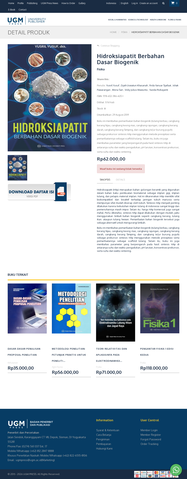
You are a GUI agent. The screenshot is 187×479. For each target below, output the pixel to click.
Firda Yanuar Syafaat (160, 85)
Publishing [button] (32, 3)
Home (11, 3)
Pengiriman (103, 439)
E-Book (11, 9)
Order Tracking (149, 443)
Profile (21, 3)
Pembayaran (103, 443)
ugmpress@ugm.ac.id (28, 460)
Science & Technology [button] (138, 20)
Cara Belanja (103, 434)
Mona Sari (117, 89)
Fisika (124, 32)
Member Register (151, 434)
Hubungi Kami (104, 448)
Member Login (149, 430)
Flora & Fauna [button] (174, 20)
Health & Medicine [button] (158, 20)
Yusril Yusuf (112, 85)
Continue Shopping (108, 45)
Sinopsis (105, 179)
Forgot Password (151, 439)
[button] (106, 17)
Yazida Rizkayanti (158, 89)
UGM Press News (49, 3)
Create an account (149, 3)
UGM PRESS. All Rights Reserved (41, 474)
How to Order (68, 3)
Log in (135, 3)
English (124, 3)
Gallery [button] (82, 3)
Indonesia (111, 3)
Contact (22, 9)
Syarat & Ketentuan (107, 430)
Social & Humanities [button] (117, 20)
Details (120, 179)
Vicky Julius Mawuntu (136, 89)
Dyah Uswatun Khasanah (134, 85)
